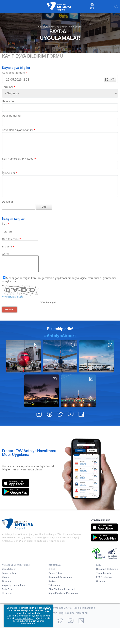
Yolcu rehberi (9, 576)
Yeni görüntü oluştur (13, 300)
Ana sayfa (43, 26)
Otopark (6, 584)
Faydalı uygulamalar (60, 34)
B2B (98, 568)
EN (92, 8)
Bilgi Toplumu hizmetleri (62, 592)
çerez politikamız (24, 618)
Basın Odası (55, 576)
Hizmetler (77, 26)
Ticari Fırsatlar (104, 576)
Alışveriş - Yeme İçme (13, 588)
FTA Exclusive (104, 580)
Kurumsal (55, 568)
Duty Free (7, 592)
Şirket (52, 572)
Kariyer (52, 584)
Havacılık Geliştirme (107, 572)
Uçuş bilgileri (9, 572)
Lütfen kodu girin (48, 305)
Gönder (9, 312)
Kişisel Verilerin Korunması (63, 596)
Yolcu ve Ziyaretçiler (60, 26)
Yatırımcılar (55, 588)
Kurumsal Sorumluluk (60, 580)
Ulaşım (5, 580)
